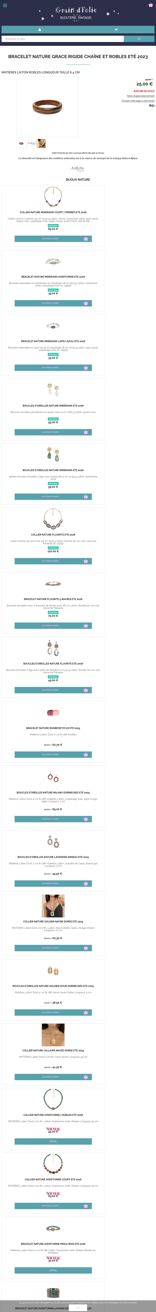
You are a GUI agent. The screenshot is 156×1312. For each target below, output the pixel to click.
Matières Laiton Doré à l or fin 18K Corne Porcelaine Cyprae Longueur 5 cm (27, 866)
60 (31, 1067)
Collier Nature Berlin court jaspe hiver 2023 (27, 987)
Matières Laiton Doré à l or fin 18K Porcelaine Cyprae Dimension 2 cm (129, 800)
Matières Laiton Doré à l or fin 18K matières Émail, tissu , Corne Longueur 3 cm (129, 672)
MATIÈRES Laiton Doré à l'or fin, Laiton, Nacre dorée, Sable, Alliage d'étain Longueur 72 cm (129, 414)
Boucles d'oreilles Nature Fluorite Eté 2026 (78, 342)
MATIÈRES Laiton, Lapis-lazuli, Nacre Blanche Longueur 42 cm (129, 864)
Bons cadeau (10, 1263)
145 (123, 938)
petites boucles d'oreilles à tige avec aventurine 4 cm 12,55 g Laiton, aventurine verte (78, 285)
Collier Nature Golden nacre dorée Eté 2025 (129, 407)
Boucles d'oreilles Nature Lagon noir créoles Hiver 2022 (129, 1051)
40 (31, 1196)
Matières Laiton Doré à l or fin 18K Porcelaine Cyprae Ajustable (78, 800)
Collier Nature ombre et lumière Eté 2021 (27, 1180)
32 (78, 551)
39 (124, 616)
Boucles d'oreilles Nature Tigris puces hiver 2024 (129, 793)
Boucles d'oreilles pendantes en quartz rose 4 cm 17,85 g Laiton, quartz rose (27, 285)
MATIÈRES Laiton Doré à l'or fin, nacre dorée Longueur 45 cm (78, 477)
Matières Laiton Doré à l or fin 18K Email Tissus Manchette (78, 671)
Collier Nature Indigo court (129, 921)
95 (133, 938)
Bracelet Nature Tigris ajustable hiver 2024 (77, 793)
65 (31, 422)
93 (22, 422)
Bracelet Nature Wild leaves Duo (78, 1116)
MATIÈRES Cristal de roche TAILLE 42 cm (27, 1187)
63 (22, 745)
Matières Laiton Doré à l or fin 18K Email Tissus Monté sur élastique (27, 671)
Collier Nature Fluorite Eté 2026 (129, 278)
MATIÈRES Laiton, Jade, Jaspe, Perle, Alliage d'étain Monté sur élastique (78, 1058)
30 (82, 1067)
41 (82, 486)
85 (27, 228)
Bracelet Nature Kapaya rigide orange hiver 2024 (128, 729)
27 (133, 615)
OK (78, 1308)
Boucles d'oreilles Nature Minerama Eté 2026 (27, 278)
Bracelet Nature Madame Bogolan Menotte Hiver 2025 (78, 665)
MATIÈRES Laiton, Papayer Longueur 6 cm (78, 929)
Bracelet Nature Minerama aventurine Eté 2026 (78, 213)
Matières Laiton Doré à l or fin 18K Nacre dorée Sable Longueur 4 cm (27, 477)
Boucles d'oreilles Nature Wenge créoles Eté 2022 (27, 1116)
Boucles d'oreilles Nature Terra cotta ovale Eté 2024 (27, 922)
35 (78, 228)
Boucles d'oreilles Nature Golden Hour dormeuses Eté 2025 (27, 472)
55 (22, 487)
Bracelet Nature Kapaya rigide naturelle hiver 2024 (27, 729)
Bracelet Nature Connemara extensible (78, 1051)
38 (31, 486)
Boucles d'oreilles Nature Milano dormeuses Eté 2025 (27, 407)
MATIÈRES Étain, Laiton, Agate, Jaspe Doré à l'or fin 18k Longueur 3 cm (78, 993)
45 (82, 422)
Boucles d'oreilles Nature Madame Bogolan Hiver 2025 (129, 665)
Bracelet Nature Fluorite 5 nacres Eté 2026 (27, 342)
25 (82, 1002)
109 (21, 1003)
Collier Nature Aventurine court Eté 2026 (27, 536)
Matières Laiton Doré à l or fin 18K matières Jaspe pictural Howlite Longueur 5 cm (129, 608)
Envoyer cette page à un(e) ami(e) (138, 101)
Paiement (8, 1270)
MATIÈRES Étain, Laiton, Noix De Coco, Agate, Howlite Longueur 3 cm (128, 1058)
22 (133, 680)
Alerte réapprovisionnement (140, 96)
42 (22, 680)
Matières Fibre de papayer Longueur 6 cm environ (27, 735)
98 (124, 874)
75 (27, 357)
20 (133, 1131)
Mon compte (35, 1270)
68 (133, 873)
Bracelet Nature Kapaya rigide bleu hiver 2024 (27, 793)
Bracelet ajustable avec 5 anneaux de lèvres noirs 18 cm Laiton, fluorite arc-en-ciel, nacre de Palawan (27, 350)
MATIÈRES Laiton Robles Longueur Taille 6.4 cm (129, 993)
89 (124, 358)
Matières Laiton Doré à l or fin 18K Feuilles (129, 349)
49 (78, 357)
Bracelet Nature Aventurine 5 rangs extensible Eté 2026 (129, 536)
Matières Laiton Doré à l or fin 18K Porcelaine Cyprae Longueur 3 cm (78, 864)
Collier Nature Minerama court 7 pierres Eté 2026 (27, 213)
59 (27, 293)
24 (133, 1067)
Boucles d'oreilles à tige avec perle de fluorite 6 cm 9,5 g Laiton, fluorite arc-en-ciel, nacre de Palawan (78, 350)
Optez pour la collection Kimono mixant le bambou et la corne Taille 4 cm (129, 1124)
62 (133, 357)
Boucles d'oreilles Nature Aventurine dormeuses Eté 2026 (27, 601)
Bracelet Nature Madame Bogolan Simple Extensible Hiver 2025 (27, 666)
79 (129, 551)
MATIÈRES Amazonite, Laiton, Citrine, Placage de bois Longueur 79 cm (27, 1058)
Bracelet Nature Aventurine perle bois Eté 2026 (78, 536)
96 (21, 1067)
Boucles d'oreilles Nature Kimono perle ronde (129, 1116)
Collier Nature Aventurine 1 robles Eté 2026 (129, 471)
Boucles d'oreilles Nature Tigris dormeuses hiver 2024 (78, 858)
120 (129, 293)
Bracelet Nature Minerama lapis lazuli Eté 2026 (129, 213)
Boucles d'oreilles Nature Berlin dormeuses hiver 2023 (78, 987)
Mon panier (9, 1277)
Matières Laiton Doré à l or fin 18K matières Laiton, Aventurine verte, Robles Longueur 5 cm (27, 608)
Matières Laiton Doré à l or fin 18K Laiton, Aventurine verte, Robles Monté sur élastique (78, 543)
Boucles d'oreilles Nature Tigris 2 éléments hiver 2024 (27, 858)
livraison (33, 1263)
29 (31, 680)
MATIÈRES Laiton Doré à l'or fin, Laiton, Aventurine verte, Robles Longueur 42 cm (129, 479)
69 (32, 1002)
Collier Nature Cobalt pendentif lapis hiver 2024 (129, 858)
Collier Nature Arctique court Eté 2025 (78, 600)
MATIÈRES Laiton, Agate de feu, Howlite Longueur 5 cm (27, 929)
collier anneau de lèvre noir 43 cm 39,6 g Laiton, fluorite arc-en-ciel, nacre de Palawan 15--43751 (129, 285)
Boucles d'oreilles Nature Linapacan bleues (78, 922)
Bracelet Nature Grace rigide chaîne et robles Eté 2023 (78, 56)
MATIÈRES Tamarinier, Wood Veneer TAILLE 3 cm (27, 1122)
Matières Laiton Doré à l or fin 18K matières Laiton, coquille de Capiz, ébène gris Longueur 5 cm (78, 414)
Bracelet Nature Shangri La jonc (78, 1180)
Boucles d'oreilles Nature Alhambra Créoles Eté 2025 (129, 600)
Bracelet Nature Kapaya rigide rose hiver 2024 (78, 729)
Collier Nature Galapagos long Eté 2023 (27, 1051)
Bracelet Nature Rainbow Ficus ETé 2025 (129, 342)
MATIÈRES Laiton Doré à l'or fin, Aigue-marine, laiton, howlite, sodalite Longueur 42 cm (78, 608)
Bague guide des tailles (40, 1277)
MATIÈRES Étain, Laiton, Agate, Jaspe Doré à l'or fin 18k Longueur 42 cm (27, 993)
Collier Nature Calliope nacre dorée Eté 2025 (78, 471)
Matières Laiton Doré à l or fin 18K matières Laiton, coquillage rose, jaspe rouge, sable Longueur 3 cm (27, 414)
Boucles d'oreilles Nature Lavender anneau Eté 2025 (78, 407)
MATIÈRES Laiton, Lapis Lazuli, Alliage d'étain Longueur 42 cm (129, 929)
